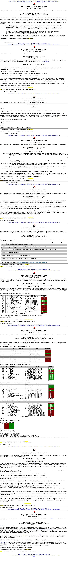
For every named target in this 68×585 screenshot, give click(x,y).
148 (40, 2)
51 (45, 0)
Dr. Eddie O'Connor (46, 61)
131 (23, 2)
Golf (18, 44)
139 (31, 2)
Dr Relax (19, 43)
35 (34, 0)
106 (36, 1)
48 (43, 0)
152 (44, 2)
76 (14, 1)
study (40, 534)
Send (41, 316)
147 (39, 2)
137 (29, 2)
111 (41, 1)
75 (13, 1)
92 (25, 1)
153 (45, 2)
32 (32, 0)
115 (45, 1)
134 (26, 2)
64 (54, 0)
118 (48, 1)
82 (18, 1)
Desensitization (3, 542)
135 (27, 2)
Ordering (49, 43)
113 (43, 1)
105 (35, 1)
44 (40, 0)
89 (23, 1)
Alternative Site (10, 44)
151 (43, 2)
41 (38, 0)
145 (37, 2)
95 (27, 1)
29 (30, 0)
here (9, 33)
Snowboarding (49, 44)
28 (29, 0)
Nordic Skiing (40, 44)
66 (55, 0)
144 (36, 2)
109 (39, 1)
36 (35, 0)
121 (51, 1)
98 (29, 1)
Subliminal (43, 43)
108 (38, 1)
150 (42, 2)
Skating (21, 44)
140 (32, 2)
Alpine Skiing (36, 44)
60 (51, 0)
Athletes (32, 43)
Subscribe (24, 43)
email (23, 214)
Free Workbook (28, 43)
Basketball (56, 44)
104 (34, 1)
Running (23, 44)
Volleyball (33, 44)
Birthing (46, 43)
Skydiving (46, 44)
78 (15, 1)
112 (42, 1)
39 (37, 0)
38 (36, 0)
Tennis (25, 44)
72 (11, 1)
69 (9, 1)
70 (10, 1)
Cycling (30, 44)
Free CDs (21, 43)
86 (21, 1)
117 (47, 1)
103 (33, 1)
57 (49, 0)
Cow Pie (1, 525)
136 (28, 2)
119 (49, 1)
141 (33, 2)
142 (34, 2)
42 (39, 0)
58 (50, 0)
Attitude (34, 43)
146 (38, 2)
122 (52, 1)
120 (50, 1)
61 (52, 0)
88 (22, 1)
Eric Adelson (34, 462)
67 (56, 0)
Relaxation (36, 43)
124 (54, 1)
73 (12, 1)
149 (41, 2)
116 (46, 1)
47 (42, 0)
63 (53, 0)
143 (35, 2)
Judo (59, 44)
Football (28, 44)
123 (53, 1)
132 (24, 2)
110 (40, 1)
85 (20, 1)
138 (30, 2)
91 (24, 1)
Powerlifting (53, 44)
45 (41, 0)
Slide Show (14, 44)
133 (25, 2)
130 (22, 2)
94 (26, 1)
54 (47, 0)
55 (48, 0)
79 (16, 1)
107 (37, 1)
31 (31, 0)
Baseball (43, 44)
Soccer (17, 44)
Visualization (40, 43)
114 (44, 1)
